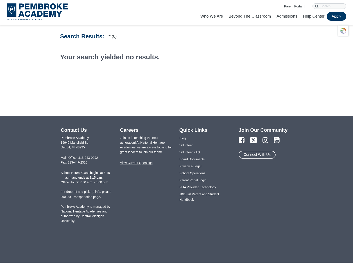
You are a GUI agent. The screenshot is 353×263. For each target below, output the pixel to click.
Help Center (313, 16)
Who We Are (211, 16)
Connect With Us (257, 155)
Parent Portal (293, 6)
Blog (182, 138)
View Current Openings (136, 163)
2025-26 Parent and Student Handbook (199, 196)
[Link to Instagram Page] (265, 140)
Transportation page (86, 197)
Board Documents (192, 159)
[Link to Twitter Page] (253, 140)
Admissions (286, 16)
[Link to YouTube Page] (277, 140)
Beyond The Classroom (250, 16)
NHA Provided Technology (197, 187)
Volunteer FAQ (189, 152)
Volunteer (186, 145)
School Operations (192, 173)
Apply (336, 16)
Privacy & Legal (190, 166)
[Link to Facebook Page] (241, 140)
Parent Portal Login (192, 180)
